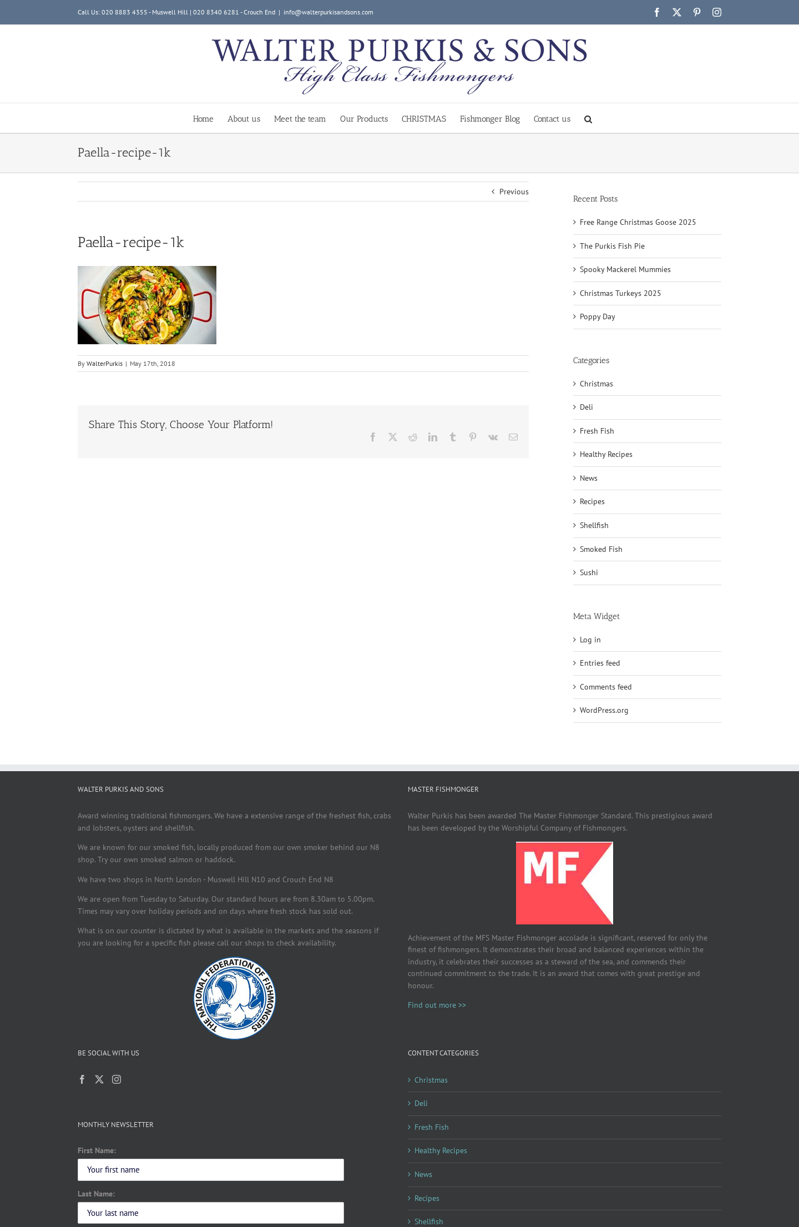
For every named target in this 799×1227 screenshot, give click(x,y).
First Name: (97, 1150)
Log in (590, 640)
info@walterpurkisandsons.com (328, 12)
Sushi (589, 572)
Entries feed (600, 663)
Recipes (592, 501)
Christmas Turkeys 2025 (620, 293)
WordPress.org (604, 710)
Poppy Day (597, 316)
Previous (514, 192)
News (589, 478)
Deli (586, 407)
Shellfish (594, 525)
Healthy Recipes (606, 454)
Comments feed (606, 687)
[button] (588, 118)
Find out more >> (437, 1005)
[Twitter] (99, 1079)
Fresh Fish (597, 431)
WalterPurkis (105, 363)
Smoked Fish (601, 549)
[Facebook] (82, 1079)
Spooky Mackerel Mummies (625, 269)
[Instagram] (116, 1079)
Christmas (596, 384)
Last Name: (96, 1194)
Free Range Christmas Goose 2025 (638, 222)
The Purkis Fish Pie (612, 246)
